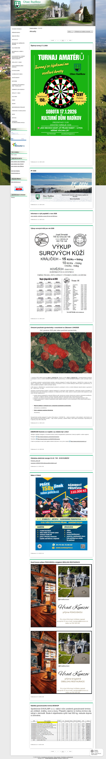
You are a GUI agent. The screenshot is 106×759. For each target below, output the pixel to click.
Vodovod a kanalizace (19, 110)
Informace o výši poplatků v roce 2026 (44, 213)
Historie (14, 81)
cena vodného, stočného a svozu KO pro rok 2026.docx (44, 216)
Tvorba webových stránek (51, 758)
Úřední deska (16, 32)
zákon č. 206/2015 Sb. (72, 377)
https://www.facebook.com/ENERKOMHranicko (48, 439)
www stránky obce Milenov (17, 166)
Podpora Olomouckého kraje (18, 122)
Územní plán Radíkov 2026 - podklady (18, 85)
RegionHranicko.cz (15, 173)
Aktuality (15, 39)
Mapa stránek (57, 757)
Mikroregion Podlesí (18, 107)
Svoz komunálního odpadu (17, 66)
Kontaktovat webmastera (47, 757)
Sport (14, 103)
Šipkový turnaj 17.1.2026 (39, 45)
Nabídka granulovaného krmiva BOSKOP (45, 706)
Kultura (14, 96)
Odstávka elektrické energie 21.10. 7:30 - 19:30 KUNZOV (50, 458)
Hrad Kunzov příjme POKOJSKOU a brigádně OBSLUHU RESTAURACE (55, 562)
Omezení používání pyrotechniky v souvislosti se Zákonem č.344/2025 (55, 327)
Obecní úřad (15, 36)
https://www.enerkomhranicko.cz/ (78, 441)
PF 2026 (33, 171)
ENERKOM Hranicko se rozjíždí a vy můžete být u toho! (50, 432)
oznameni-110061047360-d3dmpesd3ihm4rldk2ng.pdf (44, 463)
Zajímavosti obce (17, 74)
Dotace (14, 117)
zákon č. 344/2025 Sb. (53, 377)
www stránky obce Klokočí (17, 164)
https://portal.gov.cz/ (16, 182)
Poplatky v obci (17, 62)
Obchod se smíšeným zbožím (18, 44)
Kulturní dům (16, 48)
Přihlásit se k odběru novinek (83, 31)
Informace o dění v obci (17, 52)
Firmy (13, 100)
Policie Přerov (16, 178)
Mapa (13, 114)
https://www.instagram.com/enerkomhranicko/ (48, 436)
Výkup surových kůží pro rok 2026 (42, 228)
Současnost (15, 77)
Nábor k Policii (36, 475)
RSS (70, 31)
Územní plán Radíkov (18, 89)
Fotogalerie (16, 70)
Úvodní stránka (33, 28)
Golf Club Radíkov (15, 170)
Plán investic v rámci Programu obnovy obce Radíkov (18, 57)
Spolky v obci (16, 93)
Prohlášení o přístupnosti (67, 757)
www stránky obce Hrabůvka (18, 161)
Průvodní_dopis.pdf (35, 460)
